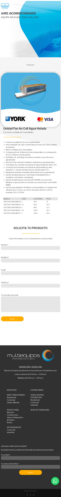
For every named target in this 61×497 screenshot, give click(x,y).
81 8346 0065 (24, 367)
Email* (30, 271)
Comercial (11, 400)
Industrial (34, 405)
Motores (10, 412)
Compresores (12, 415)
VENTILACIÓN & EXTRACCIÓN (37, 396)
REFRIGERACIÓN (14, 427)
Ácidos (9, 422)
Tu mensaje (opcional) (30, 303)
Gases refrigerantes (15, 417)
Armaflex (10, 420)
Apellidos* (30, 259)
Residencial (11, 397)
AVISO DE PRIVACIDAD (39, 410)
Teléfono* (30, 284)
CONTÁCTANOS (36, 390)
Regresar (30, 65)
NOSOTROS (12, 390)
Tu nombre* (30, 456)
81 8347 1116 (37, 367)
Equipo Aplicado (13, 402)
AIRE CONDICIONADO (16, 395)
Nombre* (30, 246)
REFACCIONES (13, 410)
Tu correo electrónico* (30, 465)
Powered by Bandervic (30, 491)
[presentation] (19, 329)
